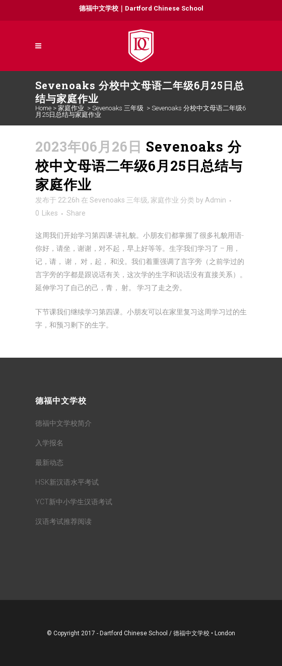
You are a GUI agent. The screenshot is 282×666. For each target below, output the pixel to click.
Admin (215, 200)
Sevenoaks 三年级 (118, 108)
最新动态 (49, 462)
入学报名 (49, 443)
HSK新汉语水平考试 (67, 482)
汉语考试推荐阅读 (63, 521)
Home (43, 108)
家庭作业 (71, 108)
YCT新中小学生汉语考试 (73, 502)
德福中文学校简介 (63, 423)
